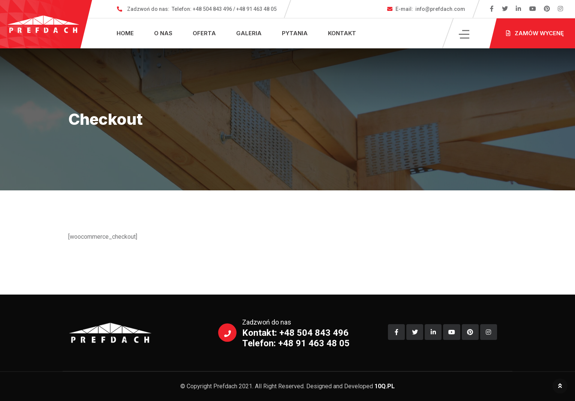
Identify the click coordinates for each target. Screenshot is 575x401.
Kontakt (342, 33)
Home (125, 33)
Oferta (204, 33)
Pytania (295, 33)
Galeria (249, 33)
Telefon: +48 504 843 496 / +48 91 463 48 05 (202, 9)
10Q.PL (384, 386)
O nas (163, 33)
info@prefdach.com (430, 9)
